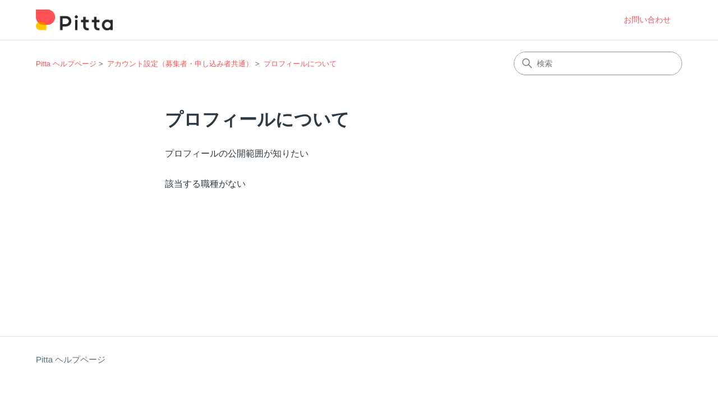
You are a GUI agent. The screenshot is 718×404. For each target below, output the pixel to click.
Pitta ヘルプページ (66, 63)
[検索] (598, 63)
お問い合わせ (647, 19)
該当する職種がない (205, 184)
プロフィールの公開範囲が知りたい (237, 153)
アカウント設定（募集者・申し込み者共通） (180, 63)
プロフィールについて (300, 63)
